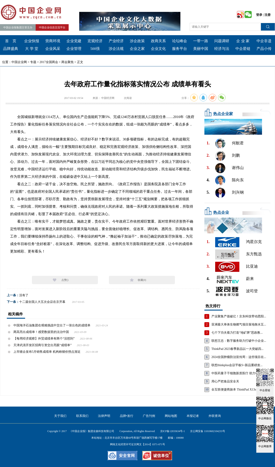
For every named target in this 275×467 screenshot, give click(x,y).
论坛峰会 (179, 41)
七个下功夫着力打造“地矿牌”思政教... (237, 332)
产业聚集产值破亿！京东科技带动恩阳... (238, 316)
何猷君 (238, 143)
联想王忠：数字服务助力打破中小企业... (238, 340)
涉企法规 (116, 49)
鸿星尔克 (254, 242)
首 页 (10, 41)
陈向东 (238, 180)
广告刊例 (149, 416)
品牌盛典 (10, 49)
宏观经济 (95, 41)
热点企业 (221, 212)
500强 (95, 49)
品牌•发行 (126, 416)
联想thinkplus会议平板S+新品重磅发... (236, 365)
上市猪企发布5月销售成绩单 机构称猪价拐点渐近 (47, 351)
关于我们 (60, 416)
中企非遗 (264, 41)
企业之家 (137, 49)
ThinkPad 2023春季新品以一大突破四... (237, 349)
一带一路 (200, 41)
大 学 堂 (31, 49)
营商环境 (52, 41)
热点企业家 (223, 114)
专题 (33, 62)
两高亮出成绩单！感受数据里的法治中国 (41, 332)
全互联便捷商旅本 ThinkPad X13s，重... (238, 389)
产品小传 (264, 49)
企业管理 (73, 49)
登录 (259, 14)
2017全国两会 (49, 62)
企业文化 (158, 49)
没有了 (23, 295)
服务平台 (179, 49)
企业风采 (52, 49)
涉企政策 (137, 41)
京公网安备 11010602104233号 (207, 431)
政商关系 (158, 41)
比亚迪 (252, 266)
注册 (267, 14)
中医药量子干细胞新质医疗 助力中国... (237, 373)
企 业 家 (242, 41)
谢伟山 (238, 167)
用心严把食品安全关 (225, 381)
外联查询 (215, 416)
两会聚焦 (67, 62)
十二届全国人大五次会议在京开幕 (42, 301)
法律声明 (104, 416)
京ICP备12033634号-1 (172, 431)
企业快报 (31, 41)
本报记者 (193, 416)
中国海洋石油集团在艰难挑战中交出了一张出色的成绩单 (51, 325)
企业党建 (73, 41)
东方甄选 (254, 254)
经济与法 (221, 49)
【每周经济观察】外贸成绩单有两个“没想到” (44, 338)
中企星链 (242, 49)
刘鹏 (236, 155)
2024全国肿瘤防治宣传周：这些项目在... (238, 357)
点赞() (64, 280)
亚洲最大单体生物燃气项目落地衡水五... (238, 324)
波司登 (252, 291)
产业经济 (116, 41)
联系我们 (82, 416)
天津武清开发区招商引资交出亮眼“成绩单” (42, 345)
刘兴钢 (238, 192)
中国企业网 (19, 62)
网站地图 (171, 416)
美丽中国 (200, 49)
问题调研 (221, 41)
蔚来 (250, 278)
